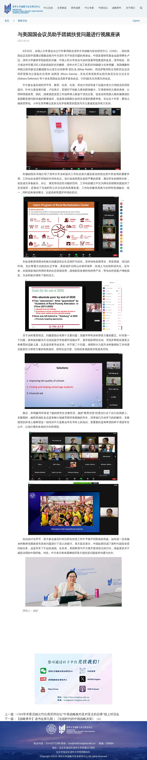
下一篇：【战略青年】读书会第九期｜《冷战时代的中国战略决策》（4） (54, 719)
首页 (7, 21)
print (136, 21)
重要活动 (22, 21)
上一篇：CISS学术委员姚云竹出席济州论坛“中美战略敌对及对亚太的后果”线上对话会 (62, 714)
